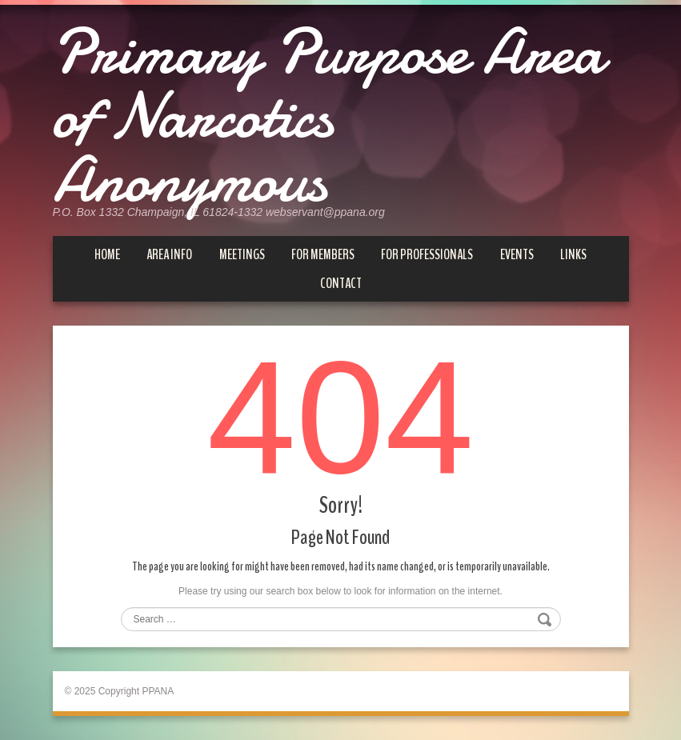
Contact (341, 283)
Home (107, 254)
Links (573, 254)
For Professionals (427, 254)
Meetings (242, 254)
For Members (323, 254)
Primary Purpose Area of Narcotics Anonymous (328, 116)
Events (517, 254)
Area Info (169, 254)
